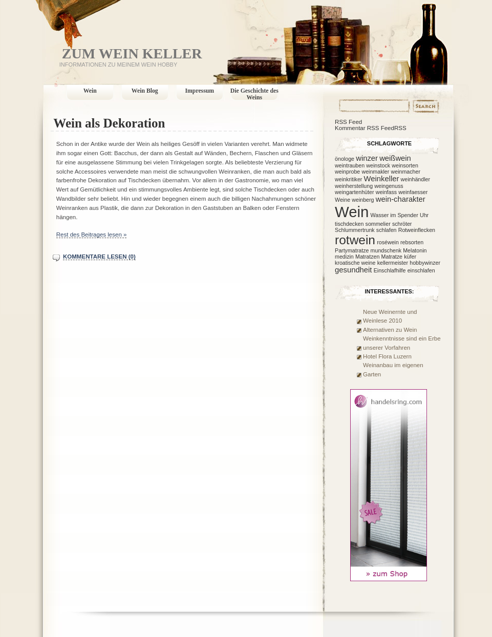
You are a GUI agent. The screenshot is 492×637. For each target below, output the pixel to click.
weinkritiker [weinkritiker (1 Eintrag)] (348, 179)
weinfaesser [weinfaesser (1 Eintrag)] (412, 192)
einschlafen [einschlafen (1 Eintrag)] (421, 270)
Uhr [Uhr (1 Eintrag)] (424, 215)
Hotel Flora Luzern (387, 356)
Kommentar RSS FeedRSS (371, 128)
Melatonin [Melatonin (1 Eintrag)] (414, 250)
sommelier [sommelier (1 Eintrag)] (378, 224)
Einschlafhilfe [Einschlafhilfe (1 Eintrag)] (390, 270)
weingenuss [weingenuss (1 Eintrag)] (388, 186)
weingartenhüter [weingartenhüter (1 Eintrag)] (354, 192)
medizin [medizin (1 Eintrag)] (344, 256)
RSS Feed (348, 122)
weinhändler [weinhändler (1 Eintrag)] (415, 179)
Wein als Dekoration (109, 123)
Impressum (200, 91)
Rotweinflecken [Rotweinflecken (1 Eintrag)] (416, 230)
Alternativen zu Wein (390, 330)
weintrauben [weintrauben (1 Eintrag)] (350, 165)
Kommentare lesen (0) (99, 256)
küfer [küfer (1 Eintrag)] (410, 256)
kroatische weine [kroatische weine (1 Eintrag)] (355, 263)
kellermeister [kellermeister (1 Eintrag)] (392, 263)
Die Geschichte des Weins (254, 94)
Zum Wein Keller (132, 53)
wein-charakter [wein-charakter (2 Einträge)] (400, 199)
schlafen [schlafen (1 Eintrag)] (386, 230)
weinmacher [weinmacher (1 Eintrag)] (405, 171)
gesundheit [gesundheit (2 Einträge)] (353, 270)
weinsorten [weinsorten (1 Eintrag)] (405, 165)
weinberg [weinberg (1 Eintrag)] (363, 200)
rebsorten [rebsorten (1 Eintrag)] (411, 242)
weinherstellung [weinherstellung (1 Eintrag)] (354, 186)
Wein (90, 91)
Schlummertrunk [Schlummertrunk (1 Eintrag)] (355, 230)
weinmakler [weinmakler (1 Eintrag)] (375, 171)
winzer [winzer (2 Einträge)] (367, 158)
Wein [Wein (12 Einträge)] (352, 211)
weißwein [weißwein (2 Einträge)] (395, 158)
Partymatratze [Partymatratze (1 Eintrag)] (352, 250)
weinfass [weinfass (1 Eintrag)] (386, 192)
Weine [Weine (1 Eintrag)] (342, 200)
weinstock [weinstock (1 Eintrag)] (378, 165)
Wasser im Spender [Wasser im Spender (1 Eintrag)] (394, 215)
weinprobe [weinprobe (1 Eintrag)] (347, 171)
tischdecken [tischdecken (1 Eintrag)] (349, 224)
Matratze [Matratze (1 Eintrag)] (391, 256)
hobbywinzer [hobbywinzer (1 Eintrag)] (425, 263)
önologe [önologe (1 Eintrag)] (344, 159)
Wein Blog (145, 91)
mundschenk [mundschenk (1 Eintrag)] (386, 250)
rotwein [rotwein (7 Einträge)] (355, 240)
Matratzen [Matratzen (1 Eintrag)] (367, 256)
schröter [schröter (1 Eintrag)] (402, 224)
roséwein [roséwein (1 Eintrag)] (388, 242)
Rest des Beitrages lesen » (91, 234)
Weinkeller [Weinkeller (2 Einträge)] (381, 179)
